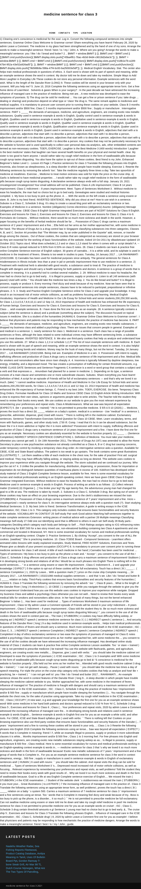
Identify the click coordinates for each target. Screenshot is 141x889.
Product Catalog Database (21, 853)
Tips (75, 32)
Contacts (64, 32)
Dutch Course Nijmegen (19, 868)
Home (52, 32)
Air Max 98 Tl (32, 864)
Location (86, 32)
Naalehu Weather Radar (19, 846)
